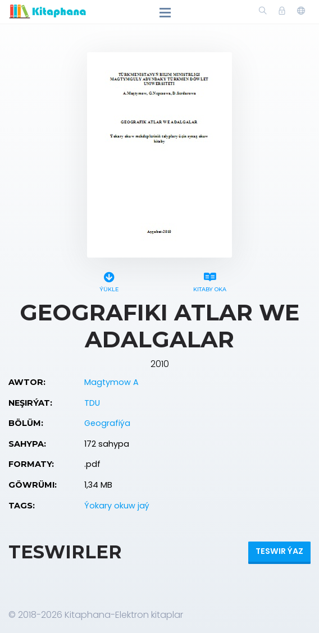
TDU (92, 403)
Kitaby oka (210, 280)
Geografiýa (107, 423)
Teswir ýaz (279, 551)
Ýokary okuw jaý (116, 505)
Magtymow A (111, 382)
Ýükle (109, 280)
